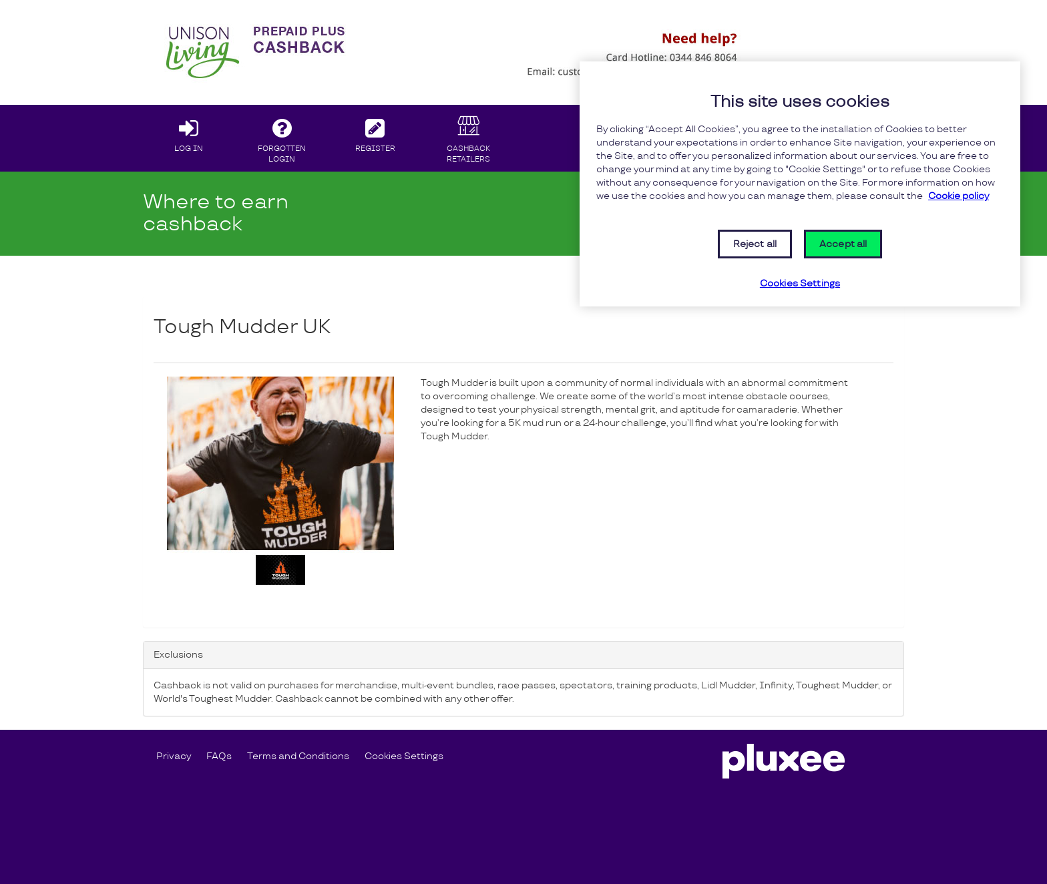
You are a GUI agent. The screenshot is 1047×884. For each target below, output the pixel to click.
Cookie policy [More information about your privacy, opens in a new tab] (958, 196)
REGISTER (376, 132)
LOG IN (189, 132)
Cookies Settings (404, 756)
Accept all (843, 244)
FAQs (219, 756)
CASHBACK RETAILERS (468, 138)
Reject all (755, 244)
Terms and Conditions (298, 756)
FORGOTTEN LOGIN (282, 138)
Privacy (173, 756)
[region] (800, 183)
